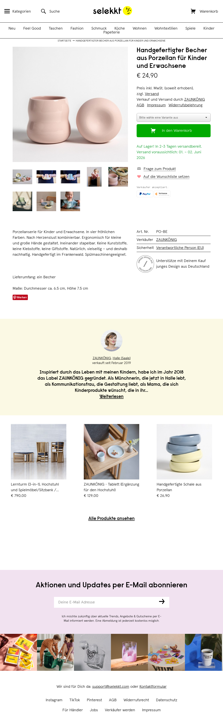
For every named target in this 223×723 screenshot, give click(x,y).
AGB (113, 700)
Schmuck (99, 28)
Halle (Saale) (122, 358)
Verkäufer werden (120, 710)
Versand (152, 94)
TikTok (74, 700)
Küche (119, 28)
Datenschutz (166, 700)
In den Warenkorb (177, 131)
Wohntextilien (166, 28)
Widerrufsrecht (136, 700)
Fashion (77, 28)
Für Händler (72, 710)
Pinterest (94, 700)
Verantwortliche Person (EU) (180, 248)
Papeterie (111, 32)
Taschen (56, 28)
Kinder (209, 28)
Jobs (94, 710)
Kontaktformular (153, 687)
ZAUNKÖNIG (194, 100)
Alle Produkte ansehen (111, 519)
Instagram (54, 700)
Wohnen (140, 28)
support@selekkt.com (110, 687)
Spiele (190, 28)
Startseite (64, 41)
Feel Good (32, 28)
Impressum (151, 710)
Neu (11, 28)
